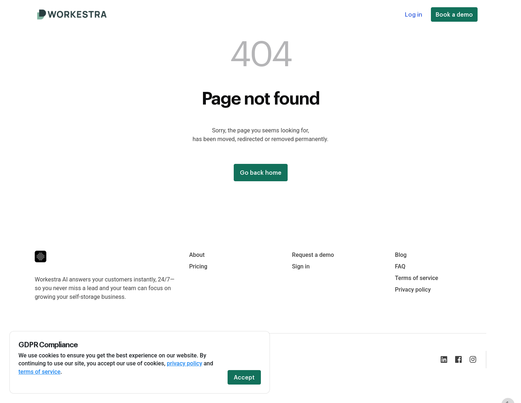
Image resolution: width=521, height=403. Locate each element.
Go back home (260, 172)
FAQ (400, 266)
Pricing (198, 266)
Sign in (301, 266)
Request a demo (313, 254)
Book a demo (454, 14)
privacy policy (184, 363)
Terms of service (417, 278)
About (197, 254)
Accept (244, 377)
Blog (401, 254)
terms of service (39, 371)
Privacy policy (413, 289)
